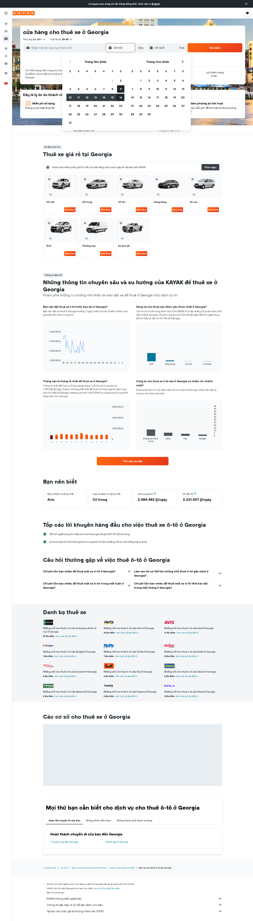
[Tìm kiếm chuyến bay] (6, 23)
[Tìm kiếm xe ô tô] (6, 38)
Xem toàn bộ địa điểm (66, 636)
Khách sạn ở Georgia (117, 841)
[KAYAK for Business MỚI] (6, 63)
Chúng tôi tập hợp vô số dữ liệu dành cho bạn (134, 905)
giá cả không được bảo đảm (107, 888)
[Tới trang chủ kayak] (24, 13)
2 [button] (121, 80)
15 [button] (112, 97)
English (156, 3)
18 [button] (78, 106)
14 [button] (104, 97)
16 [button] (120, 97)
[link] (132, 461)
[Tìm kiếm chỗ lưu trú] (6, 31)
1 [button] (112, 80)
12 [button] (87, 97)
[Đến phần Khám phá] (6, 48)
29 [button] (112, 114)
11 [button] (78, 97)
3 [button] (70, 89)
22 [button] (112, 106)
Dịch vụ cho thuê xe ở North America (89, 867)
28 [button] (103, 114)
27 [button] (95, 114)
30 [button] (120, 114)
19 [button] (87, 106)
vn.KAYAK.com (50, 867)
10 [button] (70, 97)
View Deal (70, 209)
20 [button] (95, 106)
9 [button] (121, 89)
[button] (246, 3)
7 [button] (104, 89)
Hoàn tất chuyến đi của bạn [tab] (64, 820)
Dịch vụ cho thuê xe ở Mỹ (122, 867)
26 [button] (87, 114)
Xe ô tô (64, 867)
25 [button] (78, 114)
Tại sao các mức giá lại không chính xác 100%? (134, 911)
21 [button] (104, 106)
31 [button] (70, 122)
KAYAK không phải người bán (134, 898)
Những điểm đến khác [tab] (98, 820)
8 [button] (112, 89)
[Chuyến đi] (6, 73)
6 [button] (95, 89)
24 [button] (70, 114)
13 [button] (95, 97)
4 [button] (78, 89)
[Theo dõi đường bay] (6, 55)
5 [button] (87, 89)
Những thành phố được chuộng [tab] (134, 820)
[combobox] (34, 39)
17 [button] (70, 106)
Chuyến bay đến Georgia (64, 841)
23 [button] (120, 106)
